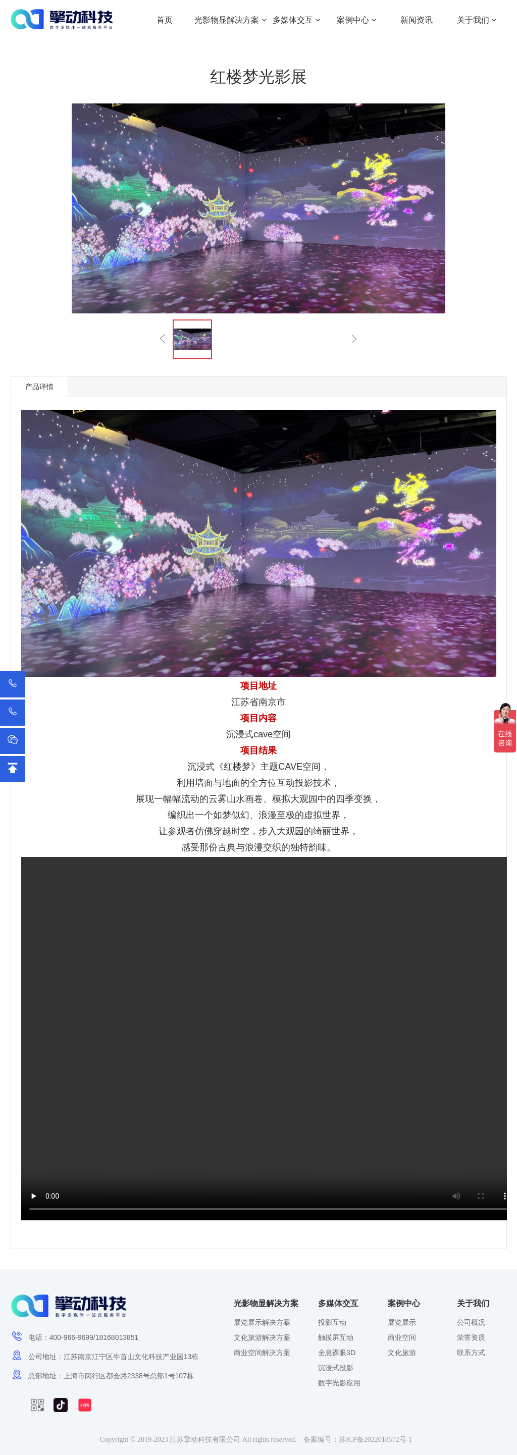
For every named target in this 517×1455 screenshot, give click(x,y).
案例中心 (356, 20)
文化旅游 (402, 1353)
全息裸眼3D (336, 1353)
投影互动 (332, 1322)
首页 (165, 20)
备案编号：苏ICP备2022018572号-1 (357, 1439)
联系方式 (471, 1353)
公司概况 (471, 1322)
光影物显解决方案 (230, 20)
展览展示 (402, 1322)
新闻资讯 (416, 20)
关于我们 (476, 20)
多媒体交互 (296, 20)
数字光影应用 (339, 1383)
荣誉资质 (471, 1337)
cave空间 (272, 734)
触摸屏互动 (335, 1337)
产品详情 (39, 387)
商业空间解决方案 (262, 1353)
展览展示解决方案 (262, 1322)
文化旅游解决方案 (262, 1337)
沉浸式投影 (335, 1368)
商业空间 (402, 1337)
